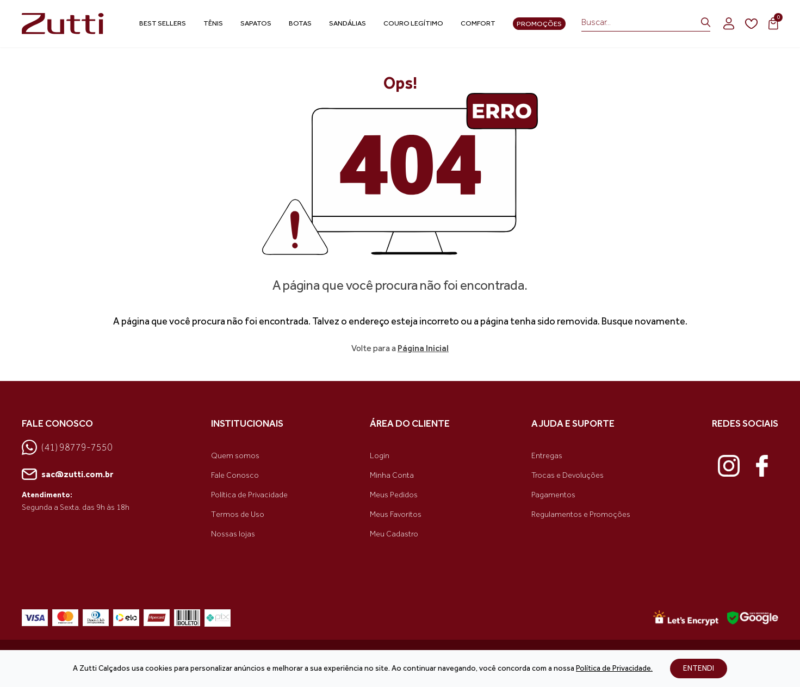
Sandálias (347, 23)
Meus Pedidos (394, 494)
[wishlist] (751, 23)
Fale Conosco (235, 475)
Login (379, 455)
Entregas (546, 455)
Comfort (478, 23)
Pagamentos (553, 494)
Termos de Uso (237, 514)
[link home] (65, 24)
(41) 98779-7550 (67, 447)
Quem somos (235, 455)
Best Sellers (162, 23)
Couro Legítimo (413, 23)
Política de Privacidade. (614, 668)
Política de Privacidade (249, 494)
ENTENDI (698, 668)
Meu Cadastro (394, 534)
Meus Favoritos (395, 514)
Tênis (213, 23)
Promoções (539, 24)
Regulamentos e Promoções (580, 514)
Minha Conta (392, 475)
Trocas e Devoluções (567, 475)
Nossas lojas (233, 534)
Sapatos (255, 23)
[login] (728, 23)
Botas (300, 23)
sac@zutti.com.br (67, 474)
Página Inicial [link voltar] (423, 348)
